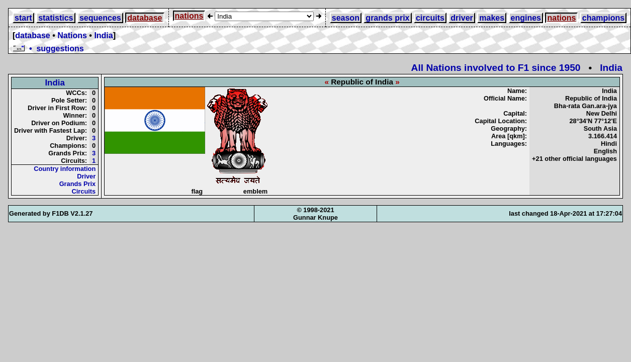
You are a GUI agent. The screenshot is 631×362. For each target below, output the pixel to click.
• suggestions (48, 48)
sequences (100, 18)
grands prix (387, 18)
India (103, 35)
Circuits (84, 191)
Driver (86, 176)
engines (526, 18)
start (23, 18)
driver (461, 18)
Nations (72, 35)
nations (189, 16)
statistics (55, 18)
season (345, 18)
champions (603, 18)
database (144, 18)
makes (491, 18)
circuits (430, 18)
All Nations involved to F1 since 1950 (496, 67)
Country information (65, 168)
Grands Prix (77, 184)
